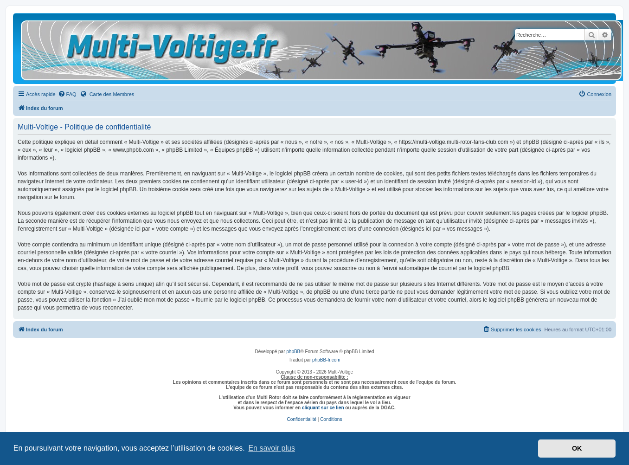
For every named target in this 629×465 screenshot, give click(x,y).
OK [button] (577, 448)
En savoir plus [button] (271, 448)
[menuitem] (67, 94)
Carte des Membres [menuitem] (107, 93)
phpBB (293, 351)
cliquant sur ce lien (323, 407)
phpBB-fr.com (326, 359)
